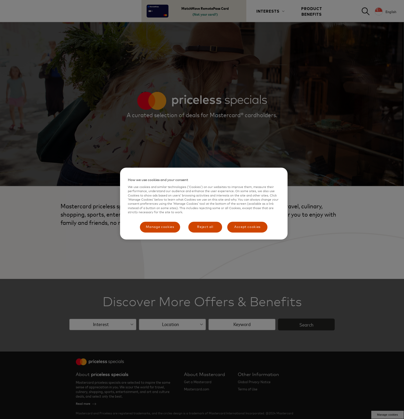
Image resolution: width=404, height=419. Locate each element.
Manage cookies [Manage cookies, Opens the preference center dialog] (160, 227)
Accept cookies (247, 227)
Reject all (205, 227)
